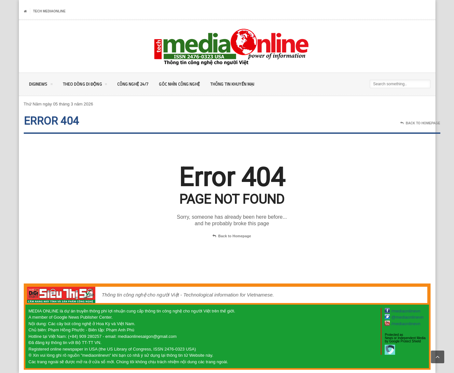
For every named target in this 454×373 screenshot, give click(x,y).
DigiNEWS (41, 85)
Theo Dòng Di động (87, 85)
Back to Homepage (232, 236)
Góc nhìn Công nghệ (188, 84)
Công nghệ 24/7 (138, 84)
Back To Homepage (420, 123)
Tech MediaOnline (49, 11)
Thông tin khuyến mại (244, 84)
